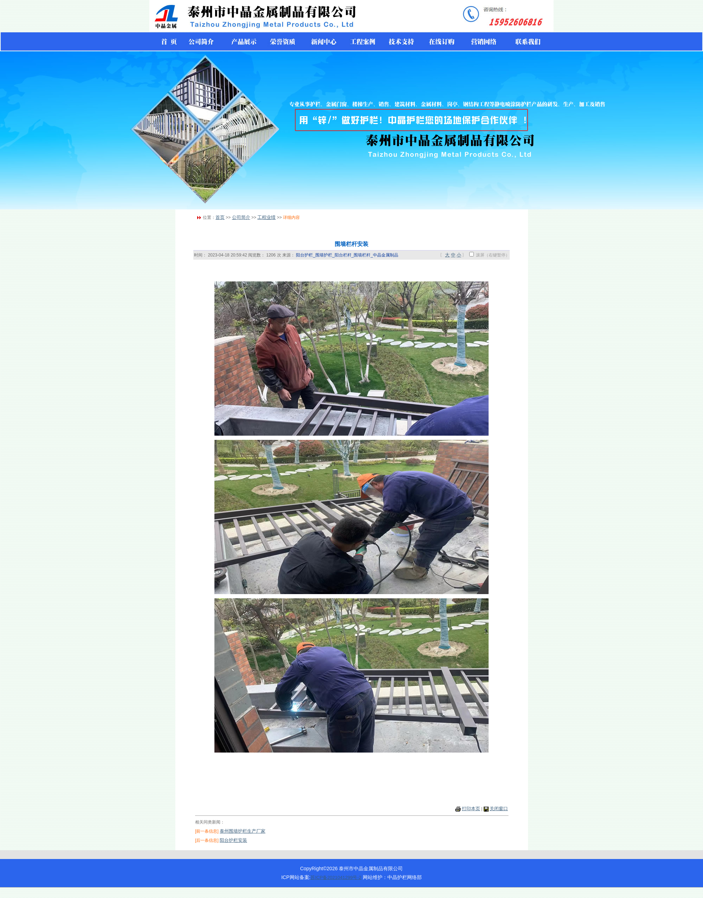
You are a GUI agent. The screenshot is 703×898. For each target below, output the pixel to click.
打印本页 (471, 808)
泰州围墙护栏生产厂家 (242, 831)
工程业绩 (266, 217)
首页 (220, 217)
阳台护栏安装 (233, 840)
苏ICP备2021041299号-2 (335, 877)
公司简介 (241, 217)
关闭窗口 (499, 808)
